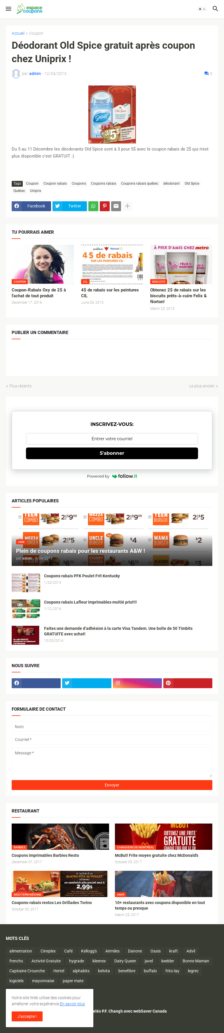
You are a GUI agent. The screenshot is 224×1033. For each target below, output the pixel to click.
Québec (19, 191)
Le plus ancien (202, 386)
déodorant (171, 183)
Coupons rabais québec (139, 183)
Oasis (155, 951)
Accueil (18, 33)
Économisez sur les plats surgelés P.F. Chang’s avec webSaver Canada (102, 1011)
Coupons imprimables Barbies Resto (45, 855)
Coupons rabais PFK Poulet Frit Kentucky (82, 576)
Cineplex (48, 951)
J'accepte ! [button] (27, 1016)
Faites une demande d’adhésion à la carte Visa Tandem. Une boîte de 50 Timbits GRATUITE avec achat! (118, 631)
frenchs (16, 961)
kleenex (99, 961)
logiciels (16, 980)
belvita (104, 971)
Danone (135, 951)
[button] (8, 9)
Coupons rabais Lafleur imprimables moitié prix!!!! (90, 602)
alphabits (81, 971)
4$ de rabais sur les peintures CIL (110, 292)
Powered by (112, 476)
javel (149, 961)
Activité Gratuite (46, 961)
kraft (173, 951)
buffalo (150, 971)
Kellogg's (89, 951)
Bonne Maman (196, 961)
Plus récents (20, 386)
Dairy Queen (125, 961)
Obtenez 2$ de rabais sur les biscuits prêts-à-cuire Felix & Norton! (178, 296)
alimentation (20, 951)
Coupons (79, 183)
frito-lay (172, 971)
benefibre (126, 971)
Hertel (58, 971)
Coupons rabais (103, 183)
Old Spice (192, 183)
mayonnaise (43, 980)
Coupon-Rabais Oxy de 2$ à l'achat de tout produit (39, 292)
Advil (190, 951)
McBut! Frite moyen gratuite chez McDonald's (156, 855)
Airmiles (112, 951)
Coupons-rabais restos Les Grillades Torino (52, 902)
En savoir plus (72, 1003)
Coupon (36, 33)
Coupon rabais (55, 183)
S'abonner (112, 453)
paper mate (73, 980)
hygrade (76, 961)
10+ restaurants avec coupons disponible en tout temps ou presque (160, 905)
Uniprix (35, 191)
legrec (193, 971)
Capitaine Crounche (27, 971)
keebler (167, 961)
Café (68, 951)
